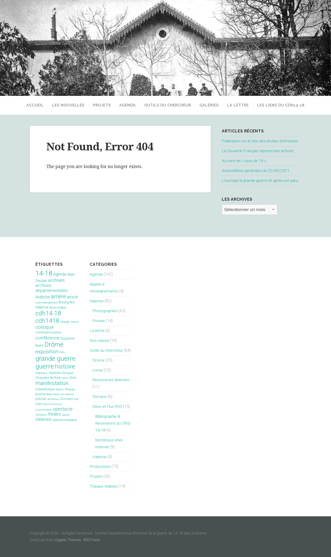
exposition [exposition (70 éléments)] (47, 351)
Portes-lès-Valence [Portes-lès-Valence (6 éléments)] (63, 394)
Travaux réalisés (104, 486)
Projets (97, 105)
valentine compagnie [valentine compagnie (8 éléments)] (64, 420)
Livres (97, 370)
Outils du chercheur (166, 105)
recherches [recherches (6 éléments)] (53, 399)
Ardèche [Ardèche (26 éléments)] (42, 297)
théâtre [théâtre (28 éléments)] (54, 414)
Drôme (98, 360)
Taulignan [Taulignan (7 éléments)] (41, 414)
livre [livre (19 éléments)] (73, 377)
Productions (100, 466)
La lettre (243, 105)
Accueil (30, 105)
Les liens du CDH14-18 (285, 105)
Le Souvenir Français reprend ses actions (258, 151)
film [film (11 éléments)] (62, 352)
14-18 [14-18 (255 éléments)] (43, 273)
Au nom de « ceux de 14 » (244, 160)
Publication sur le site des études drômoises (260, 141)
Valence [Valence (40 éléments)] (43, 419)
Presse (98, 320)
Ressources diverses (110, 379)
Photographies (105, 310)
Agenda (126, 105)
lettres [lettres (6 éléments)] (65, 378)
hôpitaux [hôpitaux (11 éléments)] (41, 373)
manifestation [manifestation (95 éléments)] (51, 383)
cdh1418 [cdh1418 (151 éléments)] (47, 320)
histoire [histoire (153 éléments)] (65, 366)
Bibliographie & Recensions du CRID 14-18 (113, 423)
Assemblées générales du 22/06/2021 (256, 170)
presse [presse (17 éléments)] (40, 399)
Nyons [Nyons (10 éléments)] (60, 389)
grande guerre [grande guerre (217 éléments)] (55, 358)
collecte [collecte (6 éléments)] (75, 321)
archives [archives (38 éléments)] (56, 280)
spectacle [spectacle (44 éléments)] (63, 409)
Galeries (210, 105)
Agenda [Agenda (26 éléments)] (59, 274)
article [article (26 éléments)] (72, 297)
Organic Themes (68, 540)
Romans (99, 396)
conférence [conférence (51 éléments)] (47, 338)
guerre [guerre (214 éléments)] (44, 366)
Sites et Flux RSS (107, 406)
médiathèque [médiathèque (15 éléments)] (45, 389)
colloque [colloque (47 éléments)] (44, 327)
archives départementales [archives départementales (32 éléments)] (51, 288)
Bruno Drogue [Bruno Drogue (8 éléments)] (58, 307)
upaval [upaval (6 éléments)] (65, 414)
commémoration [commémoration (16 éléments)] (48, 332)
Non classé (100, 340)
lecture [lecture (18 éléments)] (55, 377)
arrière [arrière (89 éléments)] (58, 296)
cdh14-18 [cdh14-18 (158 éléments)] (48, 313)
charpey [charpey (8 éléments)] (65, 321)
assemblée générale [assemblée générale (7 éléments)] (46, 302)
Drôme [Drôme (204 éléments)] (53, 344)
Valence (99, 456)
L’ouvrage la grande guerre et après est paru (259, 180)
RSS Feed (92, 540)
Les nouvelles (63, 105)
